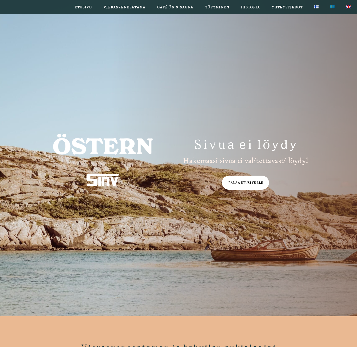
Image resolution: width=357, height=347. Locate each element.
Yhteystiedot (286, 6)
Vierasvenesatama (124, 6)
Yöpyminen (217, 6)
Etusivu (83, 6)
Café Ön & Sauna (175, 6)
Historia (250, 6)
